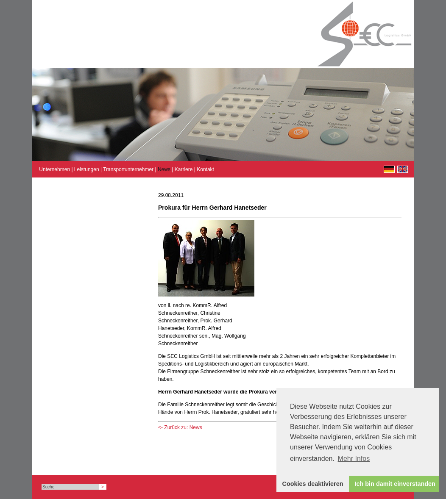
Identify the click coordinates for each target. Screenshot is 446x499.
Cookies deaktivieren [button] (312, 483)
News (164, 169)
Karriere (184, 169)
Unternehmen (54, 169)
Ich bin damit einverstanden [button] (395, 483)
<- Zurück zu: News (180, 427)
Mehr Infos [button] (354, 458)
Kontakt (205, 169)
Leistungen (86, 169)
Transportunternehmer (128, 169)
